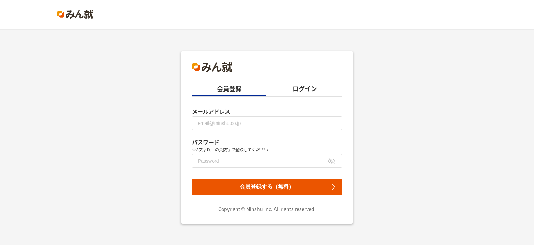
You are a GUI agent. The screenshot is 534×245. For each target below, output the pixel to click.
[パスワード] (267, 161)
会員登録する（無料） (267, 187)
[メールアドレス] (267, 123)
